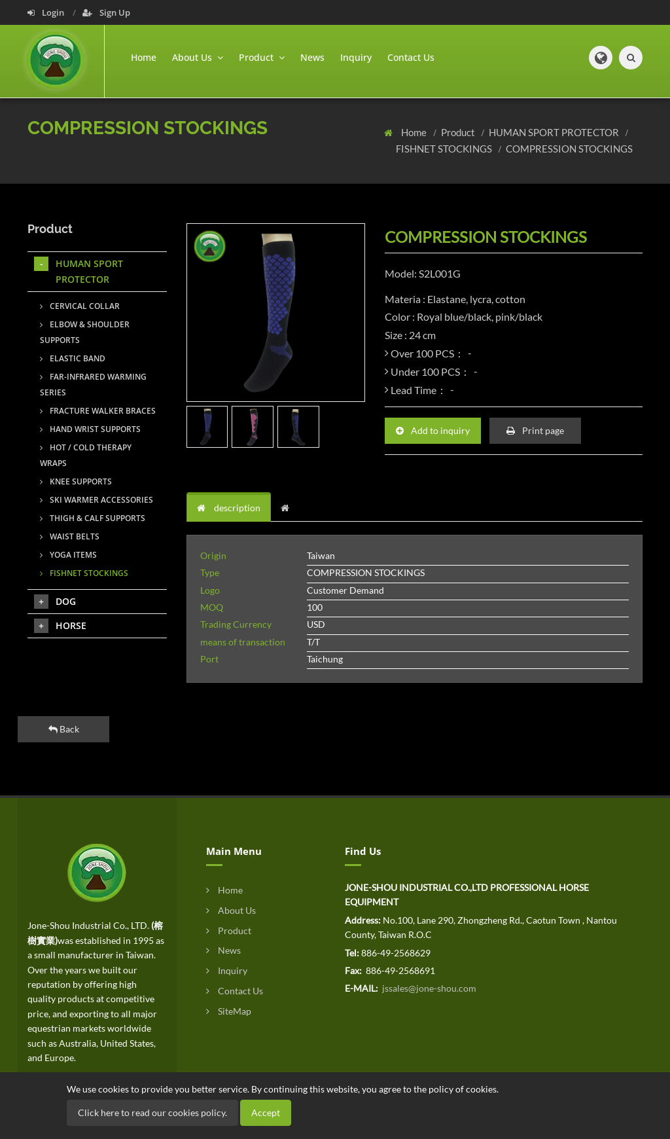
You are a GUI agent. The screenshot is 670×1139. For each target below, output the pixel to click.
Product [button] (262, 57)
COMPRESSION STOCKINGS (569, 148)
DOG (55, 601)
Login (46, 12)
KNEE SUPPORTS (76, 481)
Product (459, 132)
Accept (265, 1112)
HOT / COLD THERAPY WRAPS (86, 455)
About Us (231, 910)
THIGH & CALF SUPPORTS (92, 518)
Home (143, 57)
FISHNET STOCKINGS (445, 148)
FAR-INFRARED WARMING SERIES (93, 384)
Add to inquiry (433, 430)
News (312, 57)
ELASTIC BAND (72, 358)
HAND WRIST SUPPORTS (90, 429)
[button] (600, 57)
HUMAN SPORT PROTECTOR (555, 132)
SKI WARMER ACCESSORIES (96, 499)
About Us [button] (197, 57)
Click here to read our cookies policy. (152, 1112)
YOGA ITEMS (68, 554)
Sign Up (106, 12)
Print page (535, 430)
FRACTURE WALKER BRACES (98, 410)
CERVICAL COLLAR (80, 306)
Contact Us (410, 57)
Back (63, 728)
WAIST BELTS (69, 536)
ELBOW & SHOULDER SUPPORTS (85, 332)
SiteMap (228, 1011)
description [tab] (228, 507)
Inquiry (356, 57)
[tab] (288, 508)
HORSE (60, 626)
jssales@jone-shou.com (428, 988)
